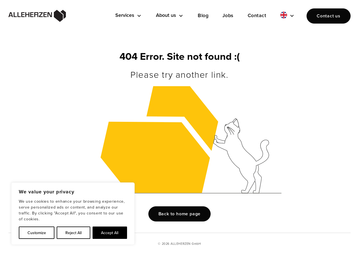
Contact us (328, 16)
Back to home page (179, 214)
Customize (36, 233)
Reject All (73, 233)
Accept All (109, 233)
